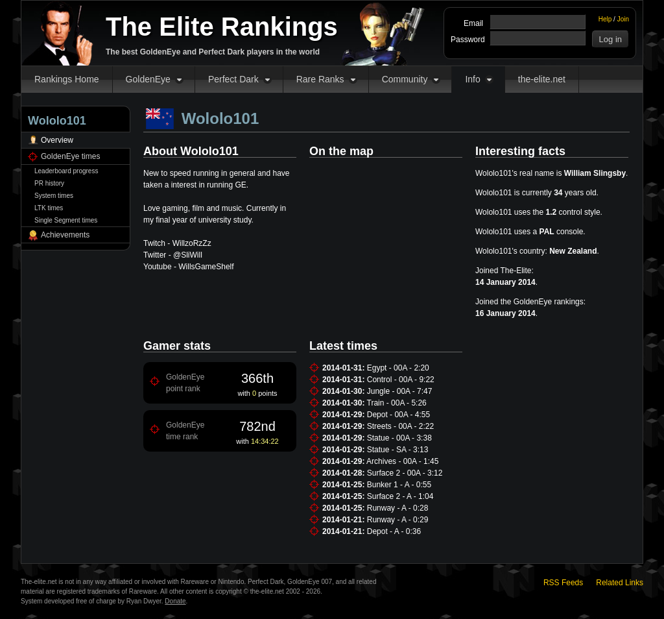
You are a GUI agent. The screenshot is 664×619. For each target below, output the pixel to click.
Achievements (65, 234)
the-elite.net (541, 79)
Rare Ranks (320, 79)
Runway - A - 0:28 (398, 508)
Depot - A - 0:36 (394, 531)
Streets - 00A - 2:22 (400, 426)
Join (623, 19)
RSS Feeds (563, 582)
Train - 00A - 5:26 (397, 402)
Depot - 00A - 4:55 (398, 414)
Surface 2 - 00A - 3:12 (405, 473)
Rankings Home (66, 79)
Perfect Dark (233, 79)
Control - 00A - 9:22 (400, 379)
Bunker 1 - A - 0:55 (399, 484)
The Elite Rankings (222, 26)
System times (53, 195)
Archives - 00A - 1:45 (402, 461)
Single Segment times (65, 220)
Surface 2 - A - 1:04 (400, 496)
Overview (57, 140)
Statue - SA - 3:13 (398, 449)
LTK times (48, 208)
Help (605, 19)
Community (405, 79)
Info (472, 79)
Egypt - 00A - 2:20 (398, 367)
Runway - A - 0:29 (398, 519)
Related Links (619, 582)
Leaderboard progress (66, 171)
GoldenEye (148, 79)
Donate (175, 601)
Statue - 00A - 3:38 (399, 438)
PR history (49, 183)
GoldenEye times (70, 156)
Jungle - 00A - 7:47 (400, 391)
